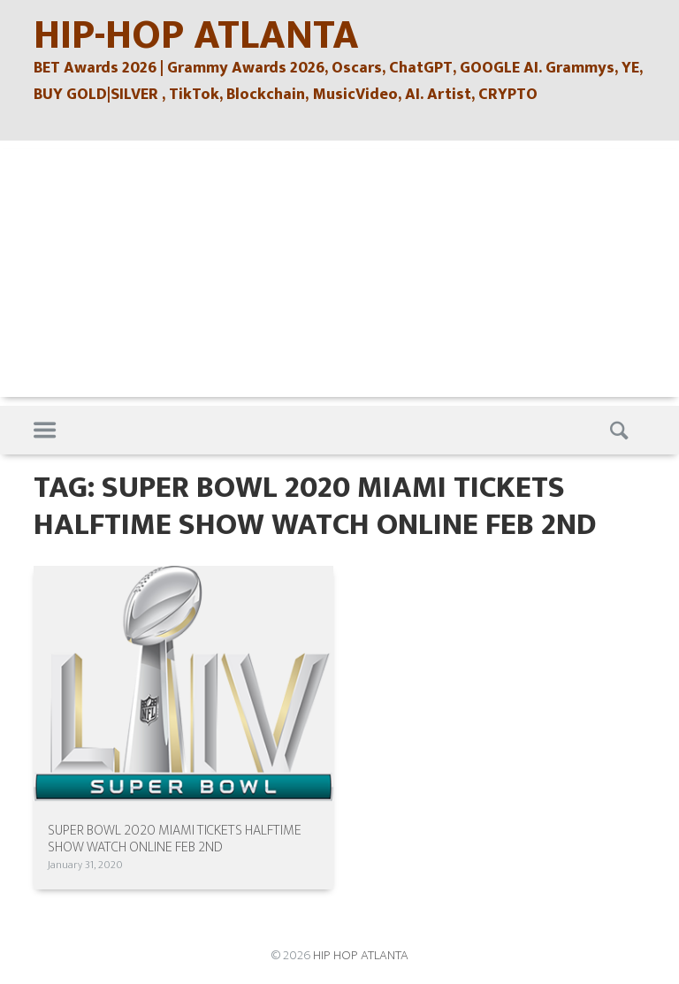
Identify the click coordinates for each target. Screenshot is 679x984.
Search (621, 430)
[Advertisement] (339, 273)
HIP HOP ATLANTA (360, 955)
